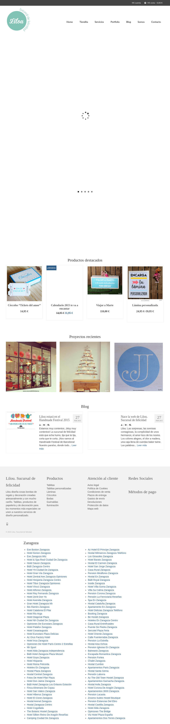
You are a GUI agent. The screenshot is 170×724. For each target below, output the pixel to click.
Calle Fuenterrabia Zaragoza (103, 637)
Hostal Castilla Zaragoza (101, 704)
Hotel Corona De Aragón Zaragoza (106, 687)
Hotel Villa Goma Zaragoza (102, 586)
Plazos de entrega (97, 495)
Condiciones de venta (99, 491)
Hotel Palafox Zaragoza (39, 627)
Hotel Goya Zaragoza (38, 657)
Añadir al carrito (24, 316)
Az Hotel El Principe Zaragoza (103, 549)
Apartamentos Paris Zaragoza (103, 667)
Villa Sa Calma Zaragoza (101, 590)
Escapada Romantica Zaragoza (104, 654)
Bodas (50, 498)
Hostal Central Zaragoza (40, 674)
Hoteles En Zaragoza (38, 667)
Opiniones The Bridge (99, 711)
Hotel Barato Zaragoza (100, 559)
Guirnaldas (52, 502)
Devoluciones (95, 502)
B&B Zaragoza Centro (38, 566)
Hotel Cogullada (35, 708)
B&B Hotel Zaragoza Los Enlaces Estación (49, 684)
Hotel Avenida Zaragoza (39, 600)
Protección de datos (98, 505)
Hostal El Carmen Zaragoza (102, 563)
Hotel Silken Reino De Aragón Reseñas (47, 714)
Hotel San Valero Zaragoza (41, 691)
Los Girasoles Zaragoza (100, 556)
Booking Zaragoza (97, 613)
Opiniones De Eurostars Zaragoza (45, 623)
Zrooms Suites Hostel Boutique (104, 698)
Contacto (156, 21)
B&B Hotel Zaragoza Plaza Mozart (45, 654)
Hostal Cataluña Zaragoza (101, 603)
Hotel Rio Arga (34, 613)
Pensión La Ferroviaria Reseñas (105, 596)
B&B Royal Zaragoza (99, 580)
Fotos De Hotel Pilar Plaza (41, 677)
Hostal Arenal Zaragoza (39, 701)
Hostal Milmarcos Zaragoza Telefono (107, 553)
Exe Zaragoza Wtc (36, 556)
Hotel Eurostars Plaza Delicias (43, 634)
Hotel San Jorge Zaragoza (101, 566)
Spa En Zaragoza (97, 600)
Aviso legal (93, 485)
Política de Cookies (98, 488)
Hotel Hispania (34, 660)
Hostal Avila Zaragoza (99, 684)
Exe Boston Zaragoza (38, 549)
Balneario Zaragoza (98, 650)
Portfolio (115, 21)
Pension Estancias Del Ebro (102, 701)
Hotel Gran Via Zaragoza (40, 573)
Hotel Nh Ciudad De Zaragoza (43, 620)
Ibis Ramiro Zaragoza (38, 607)
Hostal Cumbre (96, 664)
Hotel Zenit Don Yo (37, 596)
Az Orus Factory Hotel (38, 637)
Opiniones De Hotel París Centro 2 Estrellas (50, 644)
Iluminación (53, 505)
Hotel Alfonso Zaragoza (39, 590)
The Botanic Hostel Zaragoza (42, 711)
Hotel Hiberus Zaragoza (39, 694)
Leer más (142, 445)
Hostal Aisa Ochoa (97, 644)
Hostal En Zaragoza (98, 576)
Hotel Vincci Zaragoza (38, 586)
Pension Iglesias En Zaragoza (103, 647)
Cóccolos (51, 495)
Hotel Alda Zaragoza (98, 708)
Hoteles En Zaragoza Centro (103, 620)
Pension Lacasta (96, 694)
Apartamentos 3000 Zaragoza (103, 691)
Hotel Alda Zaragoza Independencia (46, 650)
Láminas (51, 491)
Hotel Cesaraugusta (37, 630)
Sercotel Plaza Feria (98, 630)
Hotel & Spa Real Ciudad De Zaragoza (47, 559)
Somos (141, 21)
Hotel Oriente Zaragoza (100, 634)
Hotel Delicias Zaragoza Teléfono (105, 610)
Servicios (99, 21)
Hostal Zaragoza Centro (39, 704)
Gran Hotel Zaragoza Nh (40, 603)
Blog (128, 21)
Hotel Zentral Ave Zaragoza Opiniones (47, 576)
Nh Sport (31, 647)
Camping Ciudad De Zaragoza (43, 718)
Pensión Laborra (96, 674)
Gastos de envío (96, 498)
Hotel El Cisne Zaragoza (40, 698)
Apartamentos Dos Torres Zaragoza (106, 718)
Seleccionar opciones (145, 318)
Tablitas (51, 485)
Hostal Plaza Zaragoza (39, 671)
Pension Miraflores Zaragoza (103, 573)
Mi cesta (153, 3)
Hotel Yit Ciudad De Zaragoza (42, 569)
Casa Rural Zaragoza (99, 569)
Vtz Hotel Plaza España (100, 714)
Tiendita (84, 21)
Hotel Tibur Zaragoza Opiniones (43, 583)
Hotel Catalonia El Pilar (39, 610)
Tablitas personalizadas (59, 488)
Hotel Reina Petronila (38, 664)
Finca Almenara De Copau (41, 687)
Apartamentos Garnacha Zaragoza (106, 681)
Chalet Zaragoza (96, 660)
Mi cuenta (136, 3)
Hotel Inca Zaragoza (37, 640)
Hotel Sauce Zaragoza (38, 563)
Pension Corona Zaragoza (101, 593)
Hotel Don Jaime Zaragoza (41, 681)
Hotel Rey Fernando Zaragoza (43, 593)
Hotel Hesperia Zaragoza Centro (44, 580)
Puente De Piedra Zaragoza (102, 627)
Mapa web (93, 508)
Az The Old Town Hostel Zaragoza (106, 677)
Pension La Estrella (98, 640)
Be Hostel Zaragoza (98, 617)
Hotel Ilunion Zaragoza (39, 553)
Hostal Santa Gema (98, 671)
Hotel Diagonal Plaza (38, 617)
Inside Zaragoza (96, 583)
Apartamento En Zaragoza (102, 607)
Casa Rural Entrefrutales (101, 623)
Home (70, 21)
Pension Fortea (96, 657)
